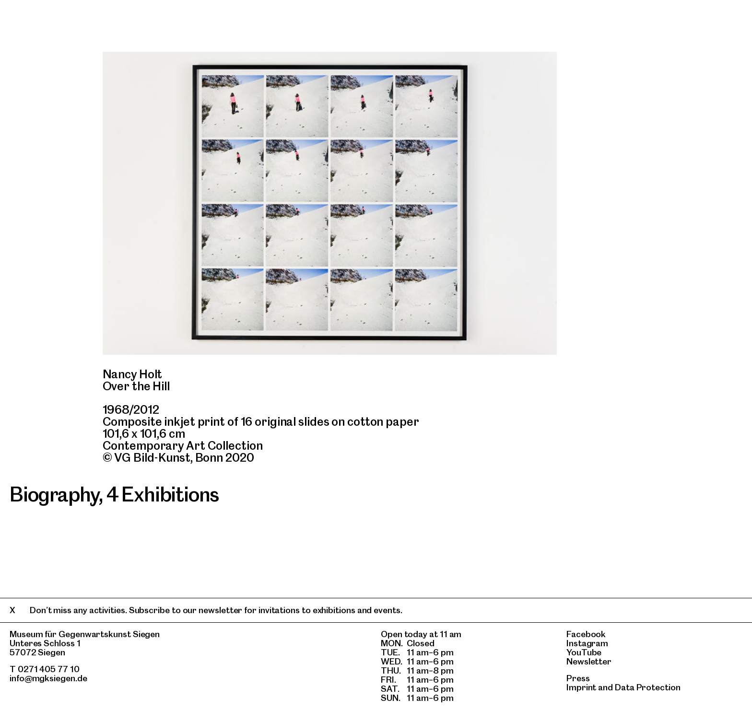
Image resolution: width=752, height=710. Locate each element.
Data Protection (648, 687)
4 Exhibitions (162, 494)
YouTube (583, 652)
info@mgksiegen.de (48, 678)
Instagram (587, 643)
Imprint (581, 687)
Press (578, 678)
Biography (54, 494)
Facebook (586, 634)
